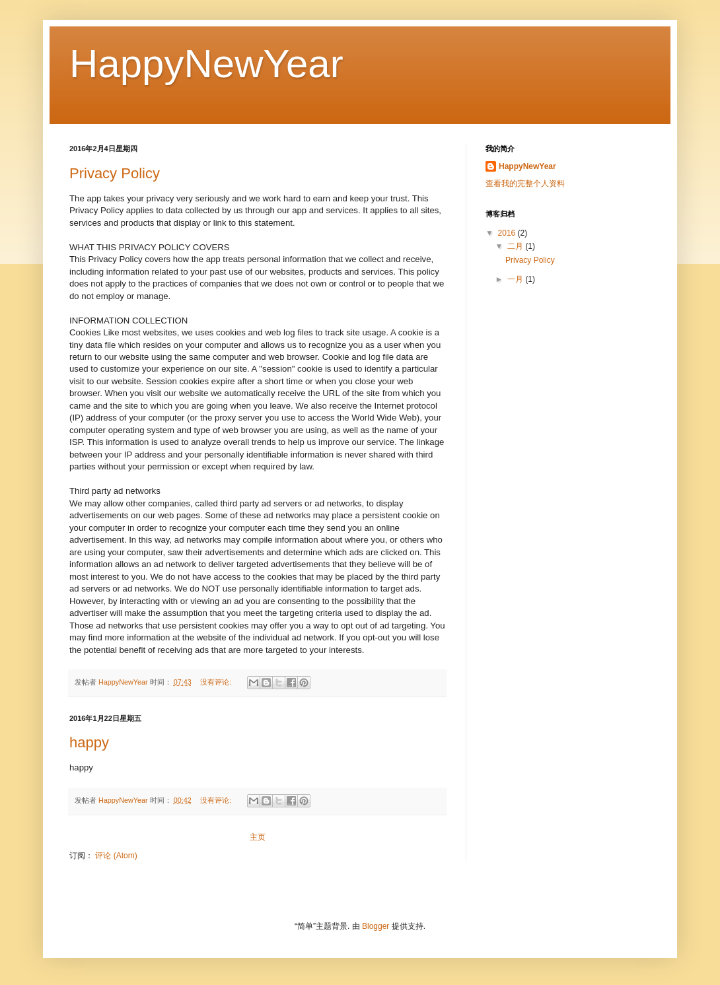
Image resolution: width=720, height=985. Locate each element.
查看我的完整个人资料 (525, 183)
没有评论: (216, 682)
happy (89, 742)
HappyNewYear (527, 166)
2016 (508, 233)
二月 (516, 246)
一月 (516, 279)
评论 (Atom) (116, 855)
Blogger (375, 926)
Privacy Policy (114, 173)
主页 (258, 837)
